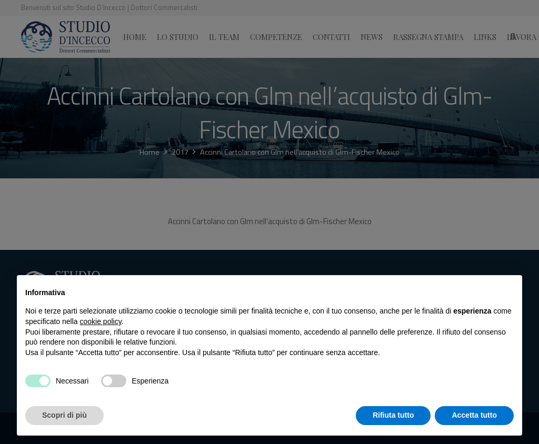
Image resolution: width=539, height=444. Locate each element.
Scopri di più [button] (64, 415)
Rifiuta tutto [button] (393, 415)
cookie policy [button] (101, 321)
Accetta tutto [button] (474, 415)
